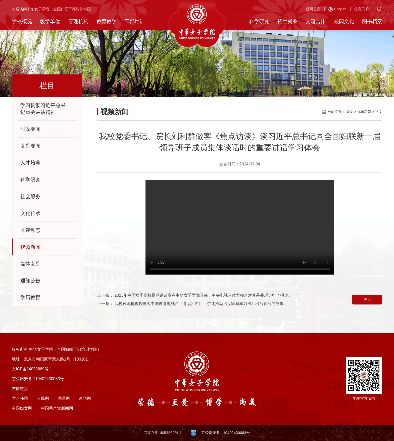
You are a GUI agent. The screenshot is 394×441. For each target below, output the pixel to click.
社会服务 (30, 196)
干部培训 (135, 21)
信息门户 (361, 9)
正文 (378, 112)
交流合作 (316, 21)
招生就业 (287, 21)
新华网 (85, 398)
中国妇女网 (22, 408)
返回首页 (313, 9)
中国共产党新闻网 (57, 408)
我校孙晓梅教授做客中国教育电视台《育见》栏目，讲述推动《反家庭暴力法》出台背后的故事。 (201, 303)
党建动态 (30, 230)
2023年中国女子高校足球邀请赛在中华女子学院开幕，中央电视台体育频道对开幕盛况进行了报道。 (203, 295)
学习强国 (20, 398)
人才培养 (30, 162)
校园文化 (344, 21)
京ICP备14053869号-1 (163, 432)
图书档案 (372, 21)
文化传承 (30, 213)
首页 (349, 112)
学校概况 (22, 21)
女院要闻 (30, 146)
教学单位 (50, 21)
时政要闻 (30, 129)
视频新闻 (30, 247)
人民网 (43, 398)
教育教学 (106, 21)
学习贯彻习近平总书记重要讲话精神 (43, 109)
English (337, 9)
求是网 (64, 398)
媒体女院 (30, 264)
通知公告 (30, 280)
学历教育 (30, 297)
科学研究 (259, 21)
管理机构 (78, 21)
